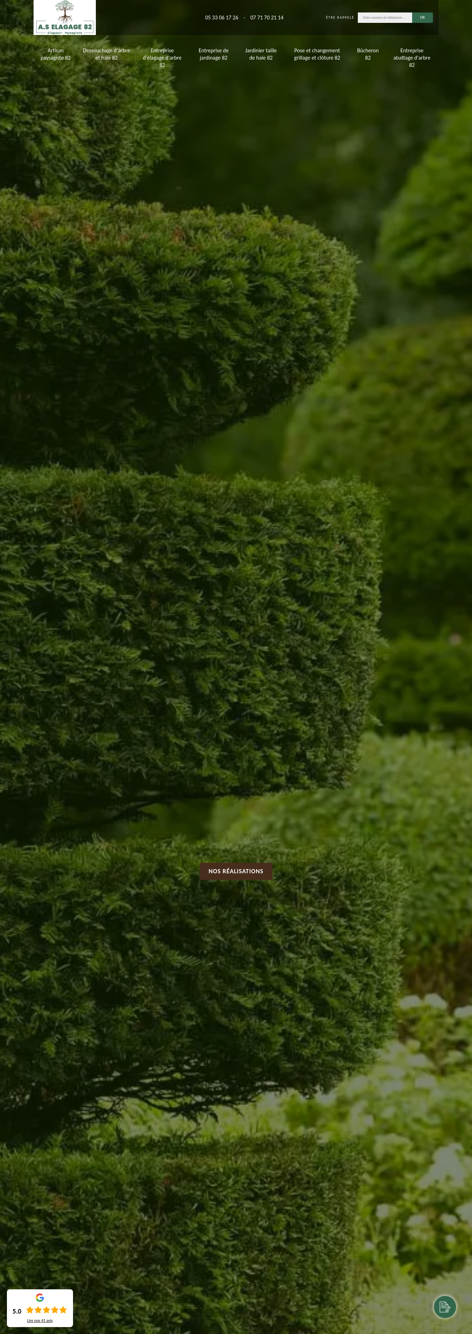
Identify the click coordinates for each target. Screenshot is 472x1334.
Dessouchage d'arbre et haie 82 (106, 54)
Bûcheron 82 (368, 54)
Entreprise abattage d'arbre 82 (411, 57)
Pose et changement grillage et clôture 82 (317, 54)
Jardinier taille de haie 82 (261, 54)
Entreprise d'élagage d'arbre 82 (162, 57)
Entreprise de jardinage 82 (214, 54)
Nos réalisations (236, 871)
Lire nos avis (40, 1320)
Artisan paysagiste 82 (55, 54)
